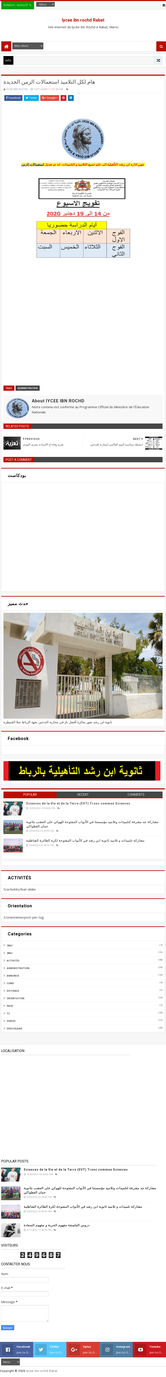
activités (13, 960)
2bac (10, 953)
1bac (10, 945)
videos (11, 1021)
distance (13, 990)
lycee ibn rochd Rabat (83, 20)
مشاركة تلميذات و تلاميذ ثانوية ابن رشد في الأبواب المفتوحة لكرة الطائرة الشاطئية (85, 840)
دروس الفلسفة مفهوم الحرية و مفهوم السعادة (56, 1225)
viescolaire (14, 1028)
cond (10, 983)
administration (28, 388)
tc (8, 1013)
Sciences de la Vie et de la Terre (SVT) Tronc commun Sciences (78, 803)
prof (10, 1005)
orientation (15, 998)
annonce (13, 975)
